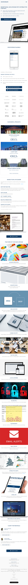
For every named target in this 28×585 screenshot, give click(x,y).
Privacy (14, 577)
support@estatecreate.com (14, 559)
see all (22, 183)
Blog (14, 575)
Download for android (12, 90)
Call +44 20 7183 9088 (14, 566)
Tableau (23, 473)
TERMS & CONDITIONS (14, 579)
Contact (14, 574)
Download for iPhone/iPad (13, 87)
